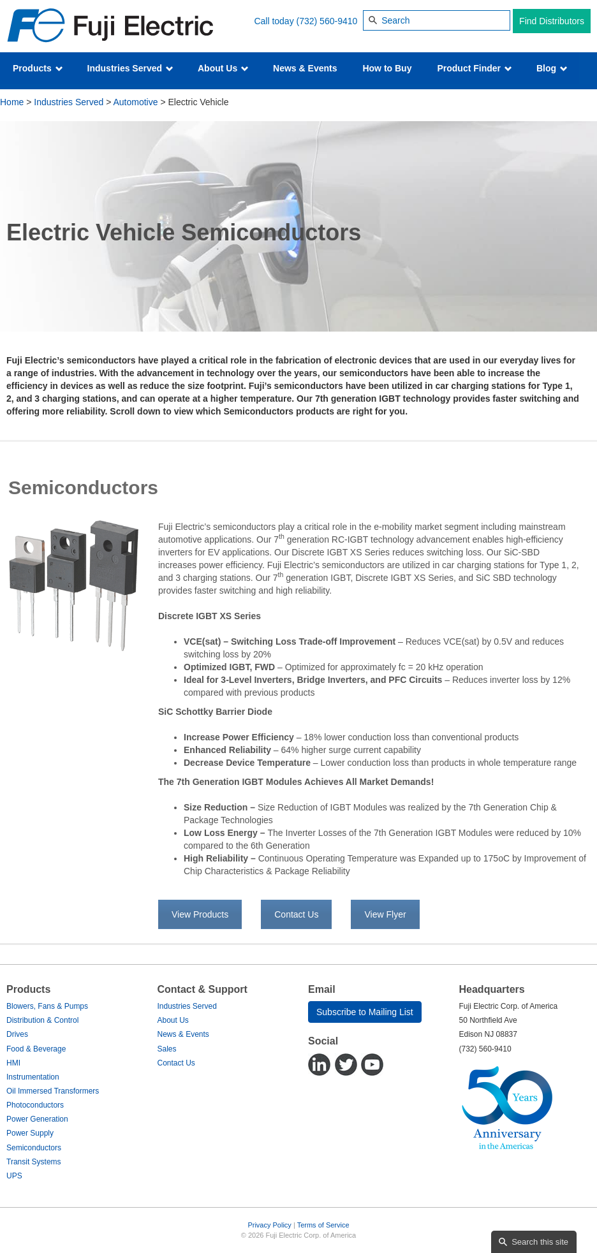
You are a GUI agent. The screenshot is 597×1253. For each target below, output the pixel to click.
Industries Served (130, 68)
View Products (200, 914)
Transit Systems (33, 1161)
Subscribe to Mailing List (364, 1012)
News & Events (305, 68)
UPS (14, 1175)
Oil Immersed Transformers (52, 1091)
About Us (223, 68)
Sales (167, 1048)
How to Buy (386, 68)
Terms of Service (323, 1225)
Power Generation (37, 1119)
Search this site (540, 1242)
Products (38, 68)
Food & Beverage (36, 1048)
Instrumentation (32, 1077)
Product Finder (474, 68)
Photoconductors (35, 1105)
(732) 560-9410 (327, 21)
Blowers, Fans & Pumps (47, 1006)
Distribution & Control (42, 1020)
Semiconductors (33, 1147)
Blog (552, 68)
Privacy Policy (269, 1225)
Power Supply (30, 1133)
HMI (13, 1063)
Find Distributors (551, 21)
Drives (17, 1034)
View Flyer (385, 914)
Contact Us (296, 914)
